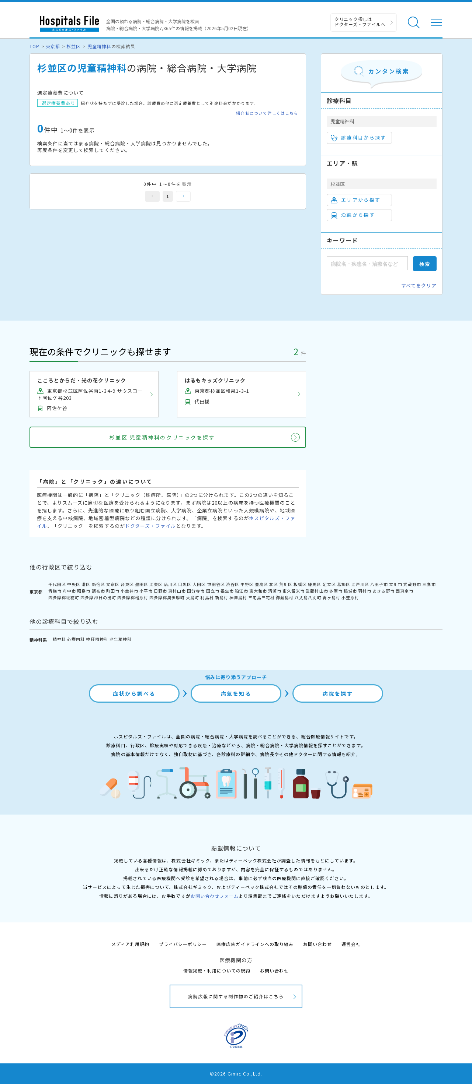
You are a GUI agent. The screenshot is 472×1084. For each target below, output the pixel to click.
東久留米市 (293, 591)
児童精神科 (99, 46)
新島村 (221, 597)
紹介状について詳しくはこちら (267, 113)
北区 (273, 584)
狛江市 (241, 591)
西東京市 (404, 591)
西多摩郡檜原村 (132, 597)
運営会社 (351, 944)
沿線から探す (353, 215)
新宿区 (98, 584)
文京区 (112, 584)
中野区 (247, 584)
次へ (183, 196)
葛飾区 (343, 584)
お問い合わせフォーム (215, 896)
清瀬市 (274, 591)
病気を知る (236, 693)
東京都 (53, 46)
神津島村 (238, 597)
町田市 (112, 591)
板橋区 (300, 584)
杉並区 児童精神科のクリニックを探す (162, 437)
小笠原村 (350, 597)
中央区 (73, 584)
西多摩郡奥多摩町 (167, 597)
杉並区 (73, 46)
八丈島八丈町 (308, 597)
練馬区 (314, 584)
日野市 (160, 591)
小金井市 (129, 591)
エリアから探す (356, 200)
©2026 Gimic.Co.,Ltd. (236, 1073)
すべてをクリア (419, 285)
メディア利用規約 (130, 944)
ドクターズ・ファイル (150, 525)
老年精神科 (121, 639)
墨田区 (141, 584)
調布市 (98, 591)
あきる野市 (383, 591)
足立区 (329, 584)
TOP (34, 46)
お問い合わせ (317, 944)
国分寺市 (196, 591)
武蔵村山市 (317, 591)
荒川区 (285, 584)
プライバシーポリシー (183, 944)
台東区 (127, 584)
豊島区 (261, 584)
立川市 (395, 584)
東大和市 (258, 591)
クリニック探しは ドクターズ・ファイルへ (360, 21)
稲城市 (350, 591)
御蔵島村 (285, 597)
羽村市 (364, 591)
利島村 (207, 597)
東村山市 (177, 591)
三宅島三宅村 (261, 597)
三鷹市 (428, 584)
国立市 (212, 591)
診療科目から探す (358, 137)
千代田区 (57, 584)
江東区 (156, 584)
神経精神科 (97, 639)
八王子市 (379, 584)
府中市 (69, 591)
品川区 (170, 584)
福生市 (227, 591)
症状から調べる (134, 693)
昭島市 (83, 591)
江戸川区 (360, 584)
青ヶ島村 (331, 597)
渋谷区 (232, 584)
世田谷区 (216, 584)
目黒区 (184, 584)
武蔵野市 (412, 584)
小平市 (146, 591)
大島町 (192, 597)
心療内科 (76, 639)
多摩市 (336, 591)
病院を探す (338, 693)
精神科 (59, 639)
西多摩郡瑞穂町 (63, 597)
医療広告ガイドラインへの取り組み (255, 944)
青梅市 (55, 591)
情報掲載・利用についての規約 (217, 970)
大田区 (199, 584)
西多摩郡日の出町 (98, 597)
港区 (85, 584)
